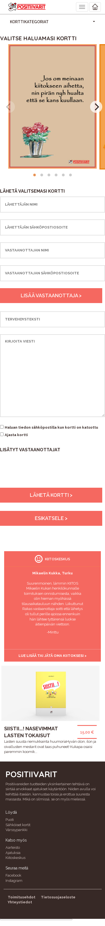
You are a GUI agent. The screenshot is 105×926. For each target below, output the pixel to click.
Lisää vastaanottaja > (51, 295)
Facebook (13, 875)
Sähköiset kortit (18, 825)
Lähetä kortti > (51, 495)
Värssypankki (16, 830)
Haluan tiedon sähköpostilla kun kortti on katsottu (51, 427)
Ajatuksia (13, 853)
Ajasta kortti (16, 435)
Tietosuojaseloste (58, 897)
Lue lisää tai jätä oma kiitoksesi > (52, 656)
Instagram (14, 881)
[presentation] (42, 477)
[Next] (96, 107)
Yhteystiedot (20, 902)
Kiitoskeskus (15, 858)
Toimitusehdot (21, 897)
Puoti (10, 820)
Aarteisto (13, 847)
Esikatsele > (51, 518)
